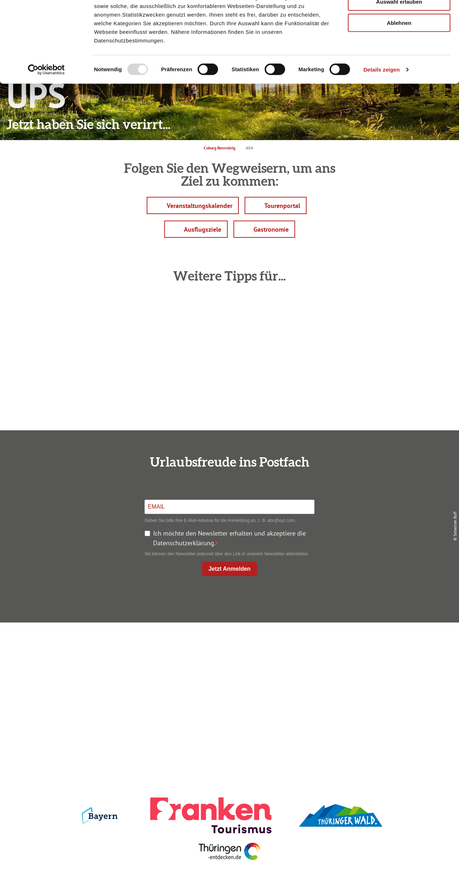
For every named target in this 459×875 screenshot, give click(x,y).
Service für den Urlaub (377, 685)
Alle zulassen (399, 18)
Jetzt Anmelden (229, 569)
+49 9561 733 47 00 (86, 690)
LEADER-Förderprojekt (377, 698)
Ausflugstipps (228, 685)
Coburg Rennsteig (219, 148)
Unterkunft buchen (228, 659)
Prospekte (228, 672)
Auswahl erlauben (399, 39)
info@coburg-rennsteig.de (90, 699)
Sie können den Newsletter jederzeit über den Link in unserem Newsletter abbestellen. (227, 554)
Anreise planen (228, 646)
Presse (377, 672)
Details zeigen (381, 107)
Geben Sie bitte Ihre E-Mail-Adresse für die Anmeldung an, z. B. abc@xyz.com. (220, 520)
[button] (193, 205)
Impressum (377, 646)
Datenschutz (377, 659)
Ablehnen (399, 60)
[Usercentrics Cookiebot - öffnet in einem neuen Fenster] (46, 107)
